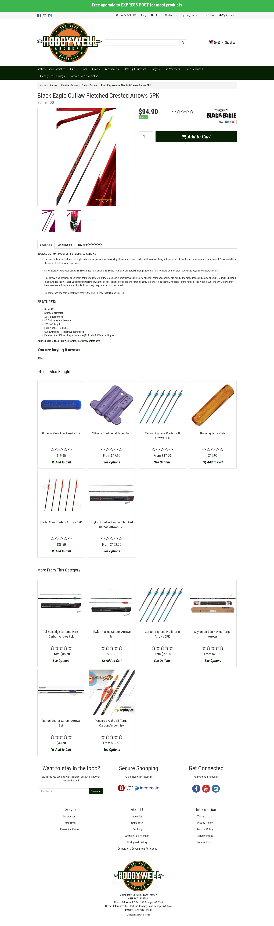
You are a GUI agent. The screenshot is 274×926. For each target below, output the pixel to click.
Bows (84, 69)
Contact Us (171, 15)
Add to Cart (196, 137)
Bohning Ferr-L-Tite (212, 433)
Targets (155, 69)
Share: (227, 122)
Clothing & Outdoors (135, 69)
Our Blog (137, 829)
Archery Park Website (137, 836)
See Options (111, 462)
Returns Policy (205, 842)
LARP (73, 69)
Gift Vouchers (172, 69)
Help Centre (208, 15)
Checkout (231, 42)
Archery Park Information (51, 69)
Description (46, 244)
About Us (155, 15)
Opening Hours (189, 15)
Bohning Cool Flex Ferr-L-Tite (61, 433)
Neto (148, 915)
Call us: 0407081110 (126, 15)
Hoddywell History (137, 842)
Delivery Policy (205, 836)
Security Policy (204, 829)
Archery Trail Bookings (52, 76)
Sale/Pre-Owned (194, 69)
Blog (143, 15)
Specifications (65, 244)
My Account (69, 816)
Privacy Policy (205, 823)
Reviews (90, 244)
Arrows (96, 69)
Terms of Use (204, 816)
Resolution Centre (70, 829)
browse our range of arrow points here (80, 340)
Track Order (69, 823)
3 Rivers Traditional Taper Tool (111, 433)
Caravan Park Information (84, 76)
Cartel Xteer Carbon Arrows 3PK (61, 522)
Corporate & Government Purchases (137, 848)
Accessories (112, 69)
